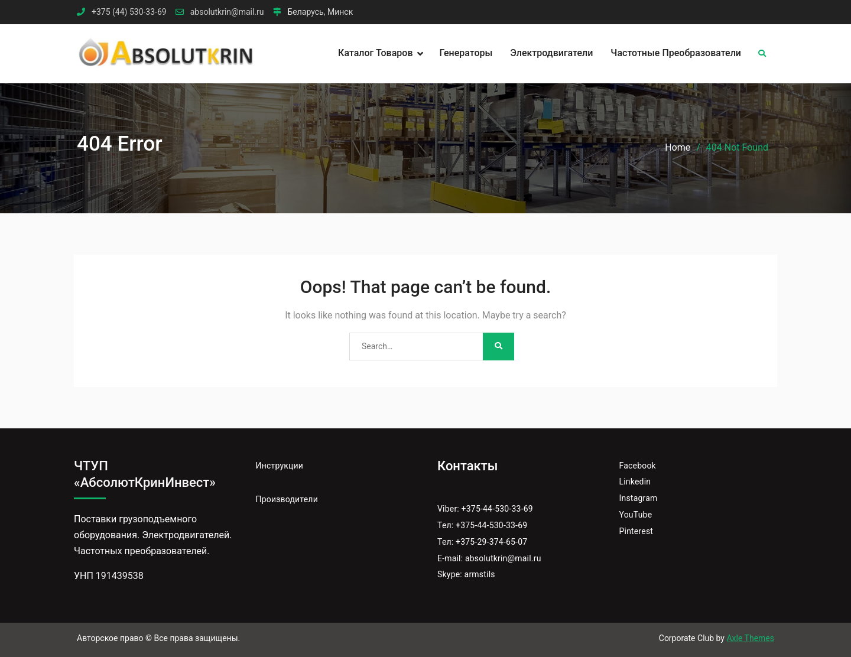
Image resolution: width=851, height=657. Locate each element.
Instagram (638, 498)
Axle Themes (750, 638)
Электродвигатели (551, 52)
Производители (287, 499)
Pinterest (636, 531)
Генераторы (466, 52)
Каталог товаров (375, 52)
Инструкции (280, 465)
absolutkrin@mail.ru (227, 12)
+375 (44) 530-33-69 (129, 12)
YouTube (635, 514)
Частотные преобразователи (675, 52)
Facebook (637, 465)
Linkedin (635, 481)
